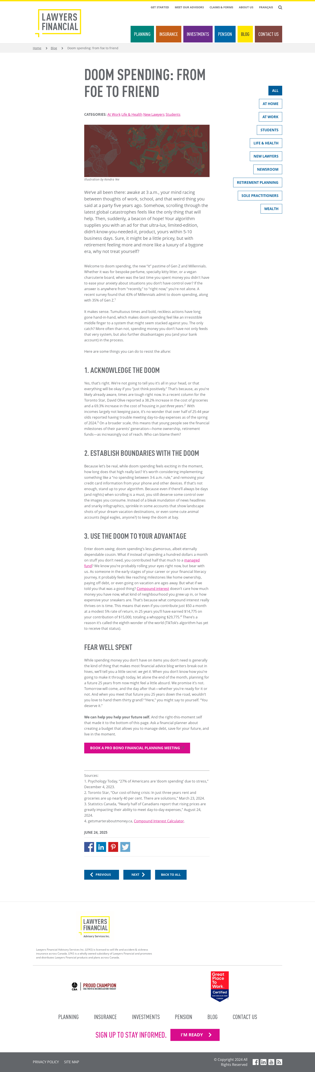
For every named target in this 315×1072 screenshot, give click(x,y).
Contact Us (268, 34)
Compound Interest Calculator (159, 821)
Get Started (160, 7)
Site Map (71, 1062)
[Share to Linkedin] (101, 847)
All (273, 91)
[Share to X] (125, 847)
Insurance (168, 34)
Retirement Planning (255, 183)
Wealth (269, 210)
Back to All (171, 874)
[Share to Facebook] (89, 847)
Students (173, 114)
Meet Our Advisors (189, 7)
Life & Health (131, 114)
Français (266, 7)
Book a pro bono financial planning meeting (135, 748)
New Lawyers (154, 114)
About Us (246, 7)
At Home (268, 105)
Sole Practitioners (258, 196)
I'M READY (192, 1035)
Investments (198, 34)
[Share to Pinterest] (113, 847)
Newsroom (265, 170)
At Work (114, 114)
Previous (103, 874)
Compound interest (153, 588)
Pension (225, 34)
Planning (142, 34)
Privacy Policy (46, 1062)
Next (135, 874)
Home (37, 48)
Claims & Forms (221, 7)
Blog (245, 34)
